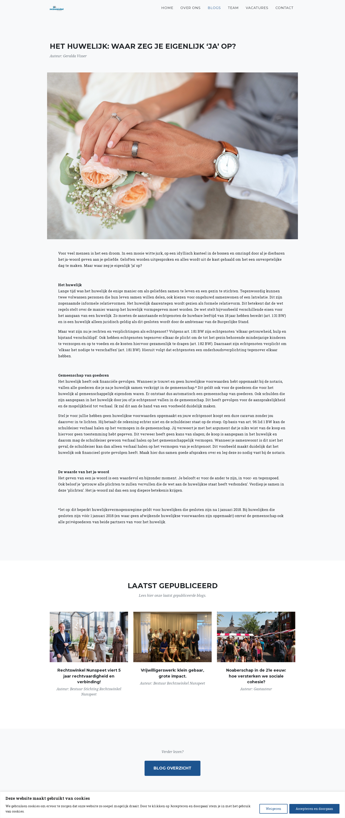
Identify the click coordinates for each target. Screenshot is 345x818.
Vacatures (257, 13)
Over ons (190, 13)
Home (167, 13)
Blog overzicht (172, 768)
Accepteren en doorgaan (314, 809)
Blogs (214, 13)
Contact (284, 13)
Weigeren (273, 809)
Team (233, 13)
